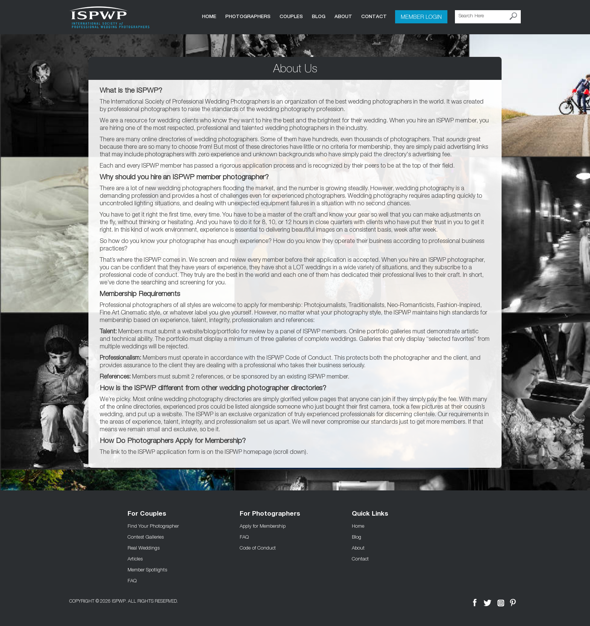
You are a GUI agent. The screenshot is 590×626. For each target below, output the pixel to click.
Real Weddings (144, 548)
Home (209, 16)
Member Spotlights (147, 569)
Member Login (421, 16)
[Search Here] (488, 16)
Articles (135, 559)
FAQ (132, 580)
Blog (318, 16)
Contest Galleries (146, 537)
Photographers (248, 16)
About (343, 16)
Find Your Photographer (153, 526)
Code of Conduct (258, 548)
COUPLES (291, 16)
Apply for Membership (263, 526)
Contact (374, 16)
